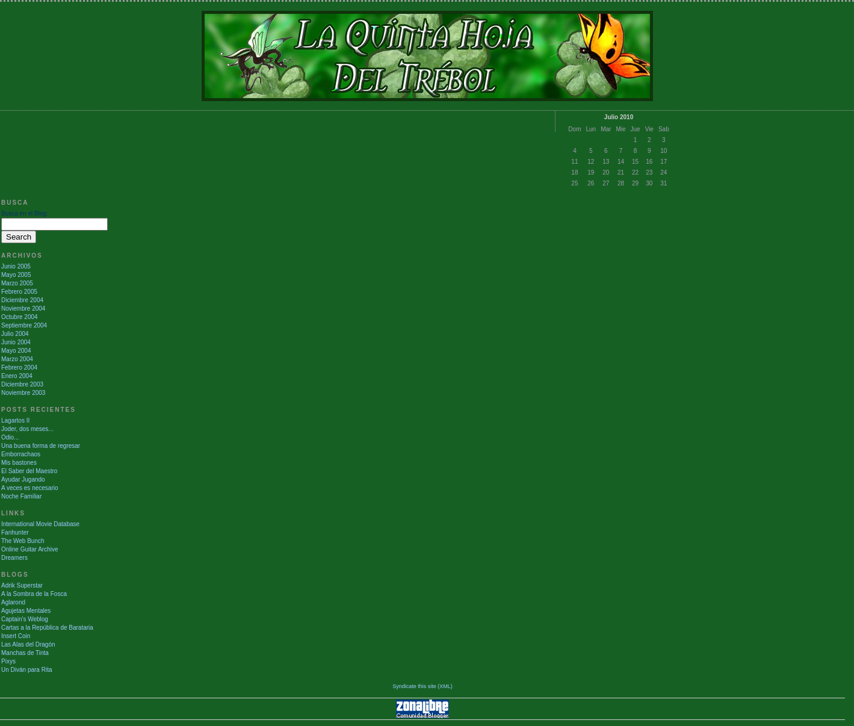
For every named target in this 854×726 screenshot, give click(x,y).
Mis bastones (19, 462)
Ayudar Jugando (23, 479)
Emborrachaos (20, 454)
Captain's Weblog (24, 619)
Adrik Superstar (22, 585)
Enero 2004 (16, 376)
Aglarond (13, 602)
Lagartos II (15, 420)
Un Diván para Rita (26, 669)
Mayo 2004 (16, 350)
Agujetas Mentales (26, 610)
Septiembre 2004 (24, 325)
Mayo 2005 (16, 274)
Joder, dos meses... (27, 429)
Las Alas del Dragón (28, 644)
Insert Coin (15, 636)
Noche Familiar (21, 496)
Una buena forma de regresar (40, 445)
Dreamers (14, 557)
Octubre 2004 (19, 317)
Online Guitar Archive (29, 549)
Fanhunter (15, 532)
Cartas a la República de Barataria (47, 627)
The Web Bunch (23, 541)
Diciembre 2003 (22, 384)
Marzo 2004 (17, 359)
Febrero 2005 (19, 291)
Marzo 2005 (17, 283)
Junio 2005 (16, 266)
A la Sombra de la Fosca (34, 594)
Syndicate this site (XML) (422, 686)
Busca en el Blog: (24, 213)
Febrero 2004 (19, 367)
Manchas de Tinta (25, 653)
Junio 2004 (16, 342)
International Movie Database (40, 524)
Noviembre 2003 (23, 392)
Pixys (8, 661)
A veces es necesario (29, 488)
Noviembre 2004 (23, 308)
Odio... (10, 437)
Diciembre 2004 (22, 300)
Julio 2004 (15, 333)
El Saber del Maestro (29, 471)
